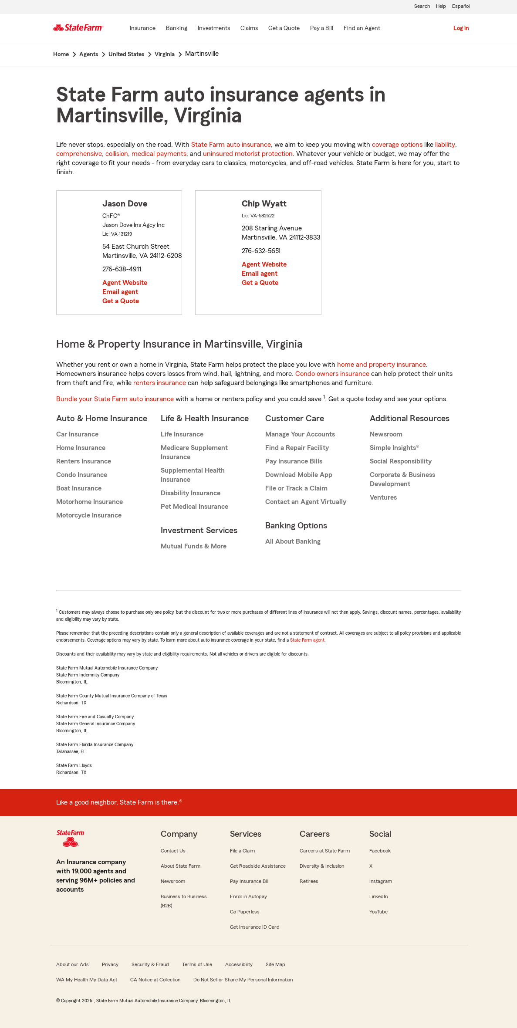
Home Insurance (80, 447)
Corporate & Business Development (402, 479)
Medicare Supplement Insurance (194, 452)
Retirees (309, 881)
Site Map (275, 964)
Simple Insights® (394, 447)
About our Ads (72, 964)
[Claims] (249, 29)
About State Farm (180, 866)
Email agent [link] (120, 291)
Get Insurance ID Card (255, 927)
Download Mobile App (298, 474)
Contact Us (173, 850)
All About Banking (293, 541)
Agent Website (124, 282)
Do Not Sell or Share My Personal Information (243, 979)
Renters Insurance (83, 461)
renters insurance (159, 382)
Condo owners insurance (332, 373)
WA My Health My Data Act (86, 979)
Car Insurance (77, 434)
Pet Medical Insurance (194, 506)
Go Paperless (245, 911)
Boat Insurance (78, 488)
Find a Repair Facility (297, 447)
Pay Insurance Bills (293, 461)
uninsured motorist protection (248, 153)
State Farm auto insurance (231, 144)
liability (445, 144)
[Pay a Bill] (321, 29)
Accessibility (239, 964)
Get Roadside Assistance (258, 866)
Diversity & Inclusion (322, 866)
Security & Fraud (150, 964)
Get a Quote (120, 301)
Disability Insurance (190, 493)
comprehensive (79, 153)
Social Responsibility (401, 461)
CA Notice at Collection (155, 979)
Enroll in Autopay (248, 896)
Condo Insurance (81, 474)
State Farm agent (307, 639)
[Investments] (214, 29)
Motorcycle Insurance (89, 515)
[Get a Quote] (284, 29)
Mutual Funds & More (193, 546)
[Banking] (176, 29)
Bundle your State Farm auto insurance (115, 399)
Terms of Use (197, 964)
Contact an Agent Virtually (305, 501)
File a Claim (242, 850)
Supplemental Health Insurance (193, 475)
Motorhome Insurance (89, 501)
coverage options (397, 144)
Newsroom (386, 434)
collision (116, 153)
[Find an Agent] (362, 29)
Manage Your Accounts (300, 434)
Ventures (383, 497)
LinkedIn (378, 896)
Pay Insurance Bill (249, 881)
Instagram (380, 881)
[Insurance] (142, 29)
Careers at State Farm (325, 850)
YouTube (378, 911)
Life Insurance (182, 434)
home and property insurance (381, 364)
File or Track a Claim (296, 488)
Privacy (110, 964)
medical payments (159, 153)
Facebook (380, 850)
